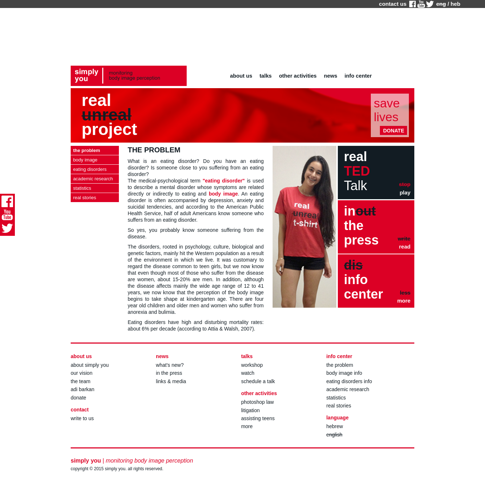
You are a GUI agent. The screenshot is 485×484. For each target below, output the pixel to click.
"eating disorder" (224, 181)
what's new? (170, 365)
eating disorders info (349, 381)
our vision (81, 373)
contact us (392, 4)
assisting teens (258, 418)
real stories (338, 406)
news (330, 76)
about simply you (90, 365)
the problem (339, 365)
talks (266, 76)
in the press (169, 373)
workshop (252, 365)
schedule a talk (258, 381)
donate (78, 398)
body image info (344, 373)
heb (455, 4)
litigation (250, 410)
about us (241, 76)
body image (223, 194)
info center (358, 76)
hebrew (334, 426)
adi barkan (82, 389)
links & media (171, 381)
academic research (347, 389)
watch (247, 373)
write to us (82, 418)
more (247, 426)
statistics (336, 398)
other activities (298, 76)
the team (80, 381)
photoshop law (257, 402)
